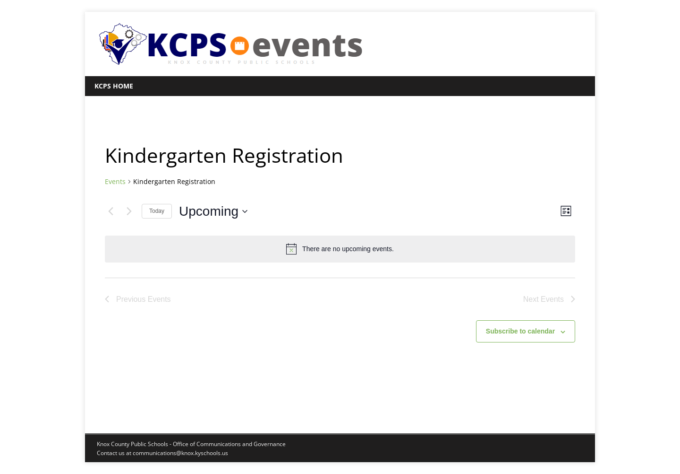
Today (156, 211)
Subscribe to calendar (520, 331)
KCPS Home (113, 85)
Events (115, 181)
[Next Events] (129, 211)
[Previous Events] (110, 211)
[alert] (340, 249)
